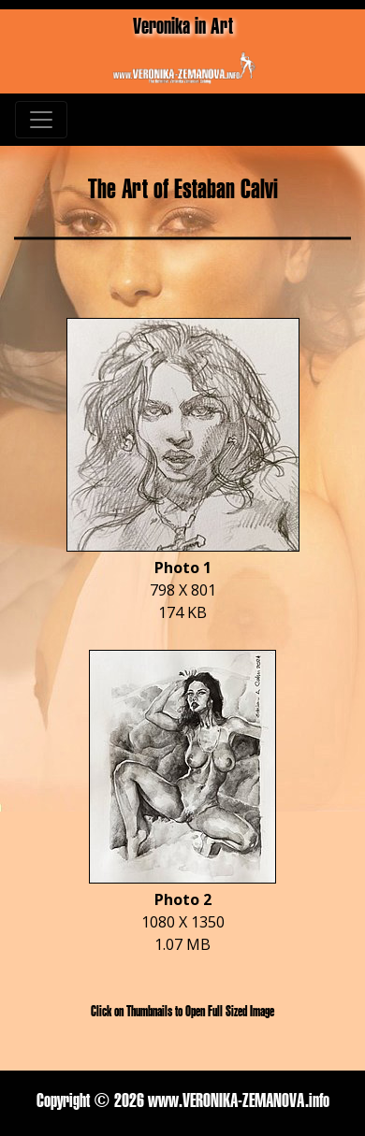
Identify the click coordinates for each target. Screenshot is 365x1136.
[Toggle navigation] (41, 119)
